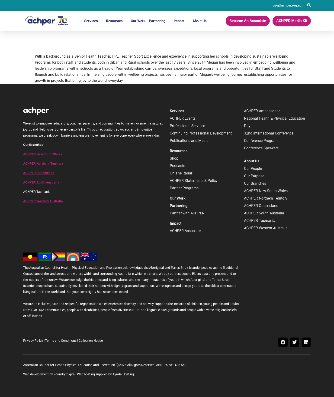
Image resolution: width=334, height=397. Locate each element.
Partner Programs (184, 188)
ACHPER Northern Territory (43, 163)
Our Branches (255, 183)
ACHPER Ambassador (262, 111)
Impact (179, 21)
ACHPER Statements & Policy (194, 180)
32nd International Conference (268, 133)
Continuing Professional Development (201, 133)
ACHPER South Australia (41, 182)
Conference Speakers (261, 148)
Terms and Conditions (61, 340)
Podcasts (177, 166)
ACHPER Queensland (38, 173)
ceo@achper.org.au (287, 5)
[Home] (46, 21)
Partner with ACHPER (187, 213)
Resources (114, 21)
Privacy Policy (33, 340)
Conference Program (261, 140)
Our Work (138, 21)
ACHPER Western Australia (43, 201)
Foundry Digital (64, 374)
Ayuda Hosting (123, 374)
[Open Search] (309, 5)
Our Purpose (254, 176)
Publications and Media (189, 140)
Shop (174, 158)
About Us (200, 21)
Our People (253, 168)
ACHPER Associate (185, 231)
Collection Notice (91, 340)
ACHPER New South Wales (42, 154)
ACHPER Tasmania (259, 220)
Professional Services (187, 126)
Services (91, 21)
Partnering (157, 21)
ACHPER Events (183, 118)
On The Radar (181, 173)
